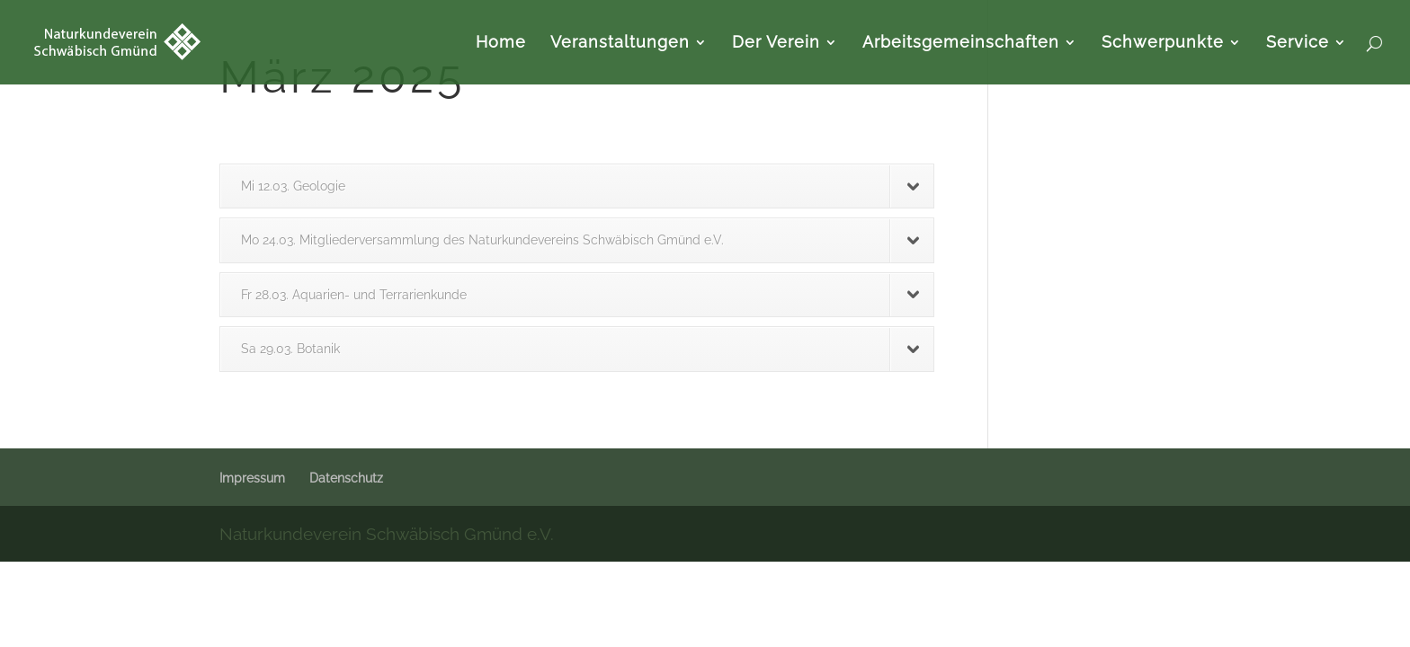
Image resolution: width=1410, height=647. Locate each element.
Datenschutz (346, 478)
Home (501, 43)
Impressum (252, 478)
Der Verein (776, 43)
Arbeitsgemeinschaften (960, 43)
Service (1297, 43)
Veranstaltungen (620, 43)
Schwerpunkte (1163, 43)
